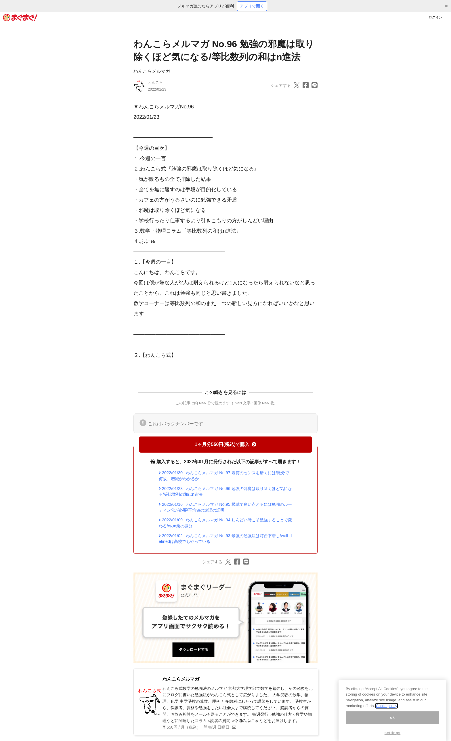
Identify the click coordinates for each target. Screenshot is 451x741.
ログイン (435, 17)
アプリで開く (252, 6)
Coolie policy (386, 711)
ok (392, 723)
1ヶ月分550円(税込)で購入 (225, 444)
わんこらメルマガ (151, 71)
